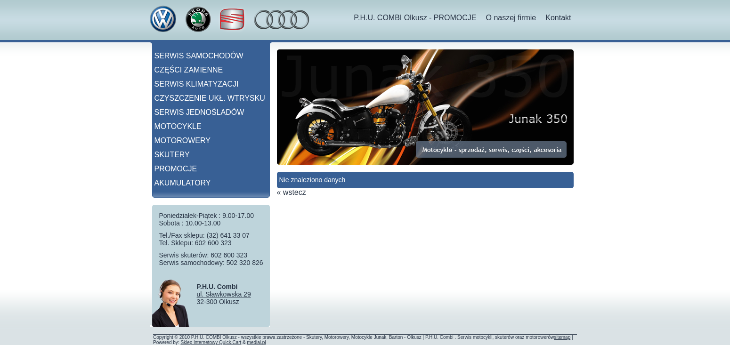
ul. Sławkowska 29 (224, 294)
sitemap (562, 337)
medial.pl (256, 342)
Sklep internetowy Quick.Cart (210, 342)
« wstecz (291, 192)
